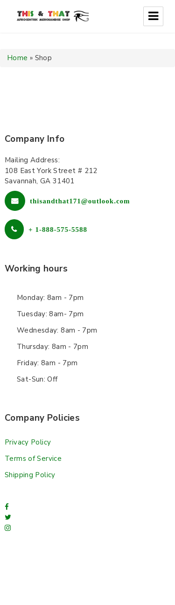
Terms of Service (33, 458)
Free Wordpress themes (65, 585)
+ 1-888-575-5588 (57, 229)
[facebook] (7, 507)
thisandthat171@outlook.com (80, 200)
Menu (153, 16)
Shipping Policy (30, 475)
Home (17, 58)
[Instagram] (8, 528)
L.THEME (135, 585)
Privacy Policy (28, 442)
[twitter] (8, 517)
